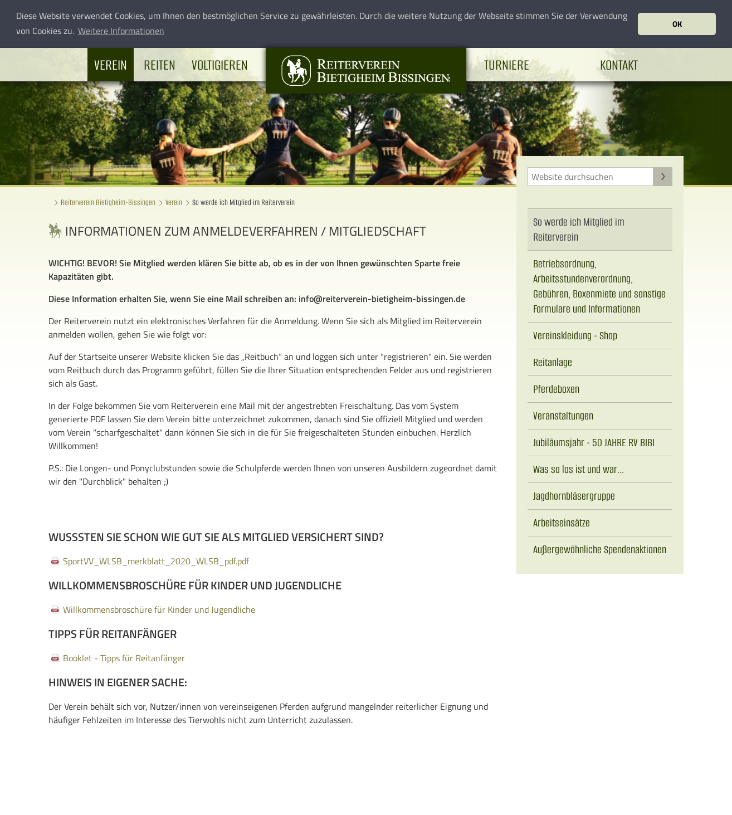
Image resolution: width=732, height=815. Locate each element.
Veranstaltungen (563, 415)
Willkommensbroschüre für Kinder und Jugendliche (159, 609)
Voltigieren (220, 64)
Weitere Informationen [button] (121, 30)
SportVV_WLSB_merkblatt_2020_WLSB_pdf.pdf (156, 561)
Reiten (159, 64)
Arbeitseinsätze (561, 522)
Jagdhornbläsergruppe (574, 496)
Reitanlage (552, 362)
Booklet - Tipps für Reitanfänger (124, 658)
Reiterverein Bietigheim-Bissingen (108, 202)
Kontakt (619, 64)
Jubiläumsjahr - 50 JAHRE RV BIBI (594, 442)
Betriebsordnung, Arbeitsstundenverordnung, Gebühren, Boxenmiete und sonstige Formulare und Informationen (599, 286)
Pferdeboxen (556, 389)
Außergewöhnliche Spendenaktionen (599, 549)
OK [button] (677, 24)
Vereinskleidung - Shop (575, 335)
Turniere (506, 64)
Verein (110, 64)
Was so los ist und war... (578, 469)
